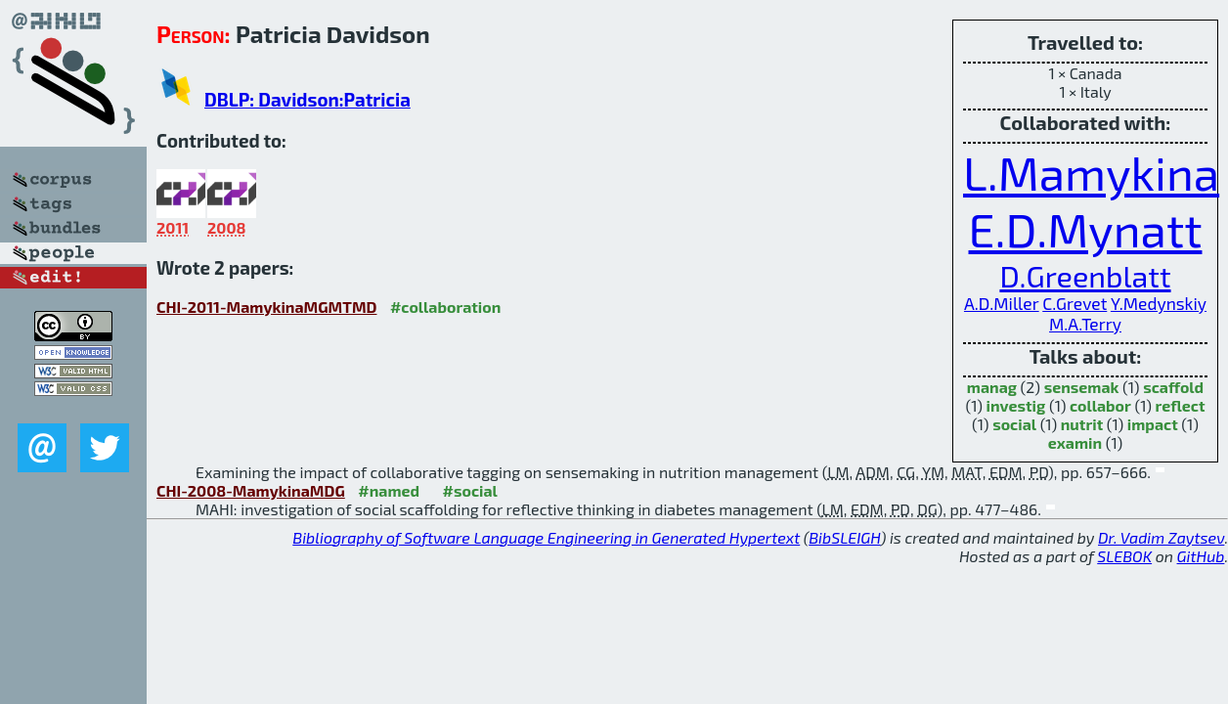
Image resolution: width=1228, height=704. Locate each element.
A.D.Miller (1001, 303)
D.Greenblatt (1084, 275)
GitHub (1201, 556)
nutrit (1082, 424)
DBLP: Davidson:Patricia (307, 99)
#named (388, 490)
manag (992, 386)
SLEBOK (1124, 556)
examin (1075, 442)
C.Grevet (1074, 303)
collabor (1100, 405)
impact (1152, 424)
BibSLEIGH (844, 537)
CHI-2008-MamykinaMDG (250, 490)
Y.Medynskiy (1158, 303)
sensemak (1081, 386)
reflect (1181, 405)
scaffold (1173, 386)
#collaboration (445, 306)
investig (1016, 405)
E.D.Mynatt (1086, 228)
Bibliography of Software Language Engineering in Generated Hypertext (546, 537)
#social (470, 490)
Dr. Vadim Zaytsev (1161, 537)
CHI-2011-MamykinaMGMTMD (266, 306)
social (1014, 424)
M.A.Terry (1085, 324)
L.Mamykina (1091, 172)
